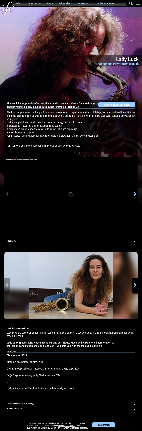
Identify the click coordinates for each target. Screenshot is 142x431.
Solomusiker (65, 3)
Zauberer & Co (83, 3)
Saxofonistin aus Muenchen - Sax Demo (22, 160)
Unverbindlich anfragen (117, 105)
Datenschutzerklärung (67, 427)
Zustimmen (104, 427)
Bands (50, 3)
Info (18, 3)
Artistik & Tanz (35, 3)
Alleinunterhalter (106, 3)
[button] (7, 194)
